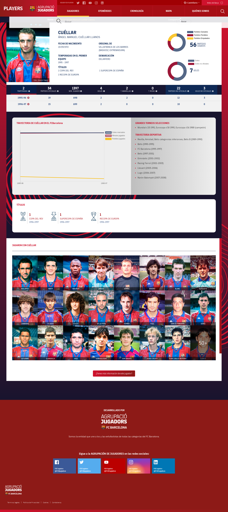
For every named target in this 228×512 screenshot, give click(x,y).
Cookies (46, 502)
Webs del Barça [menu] (215, 2)
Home (50, 19)
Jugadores (73, 10)
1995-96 (23, 97)
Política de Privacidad (31, 502)
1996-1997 (34, 221)
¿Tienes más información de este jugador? (114, 373)
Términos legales (13, 502)
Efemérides (105, 10)
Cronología (137, 10)
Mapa (169, 10)
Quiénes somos (200, 10)
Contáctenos (56, 502)
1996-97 (23, 104)
